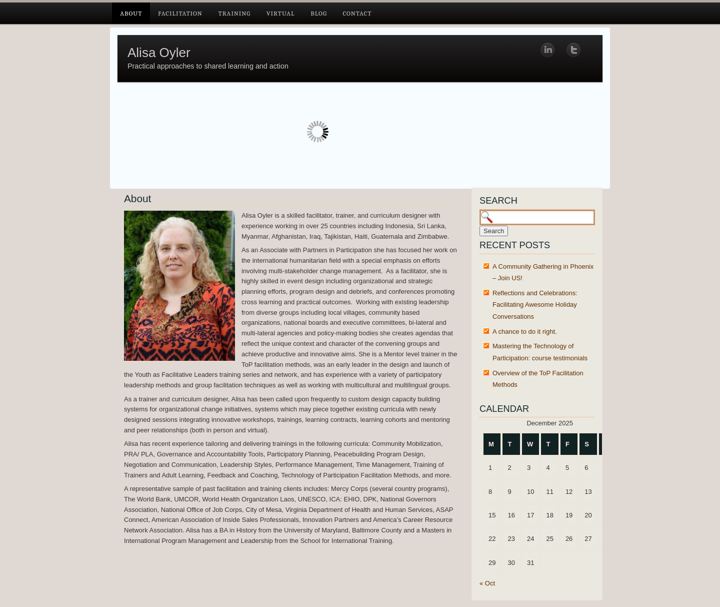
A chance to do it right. (524, 331)
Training (234, 13)
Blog (318, 13)
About (131, 13)
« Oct (487, 583)
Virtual (280, 13)
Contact (357, 13)
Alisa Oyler (159, 52)
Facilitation (180, 13)
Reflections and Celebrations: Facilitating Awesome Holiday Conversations (535, 304)
